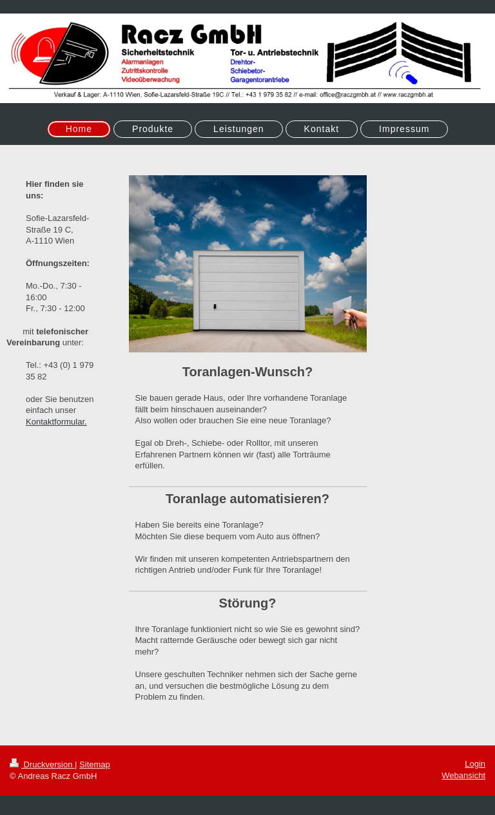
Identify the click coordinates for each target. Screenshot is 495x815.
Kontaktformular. (56, 422)
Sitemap (94, 764)
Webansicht (463, 775)
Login (475, 764)
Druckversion (42, 764)
